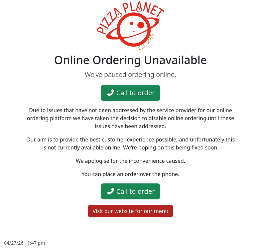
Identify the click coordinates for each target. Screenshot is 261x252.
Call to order (130, 92)
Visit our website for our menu (130, 211)
